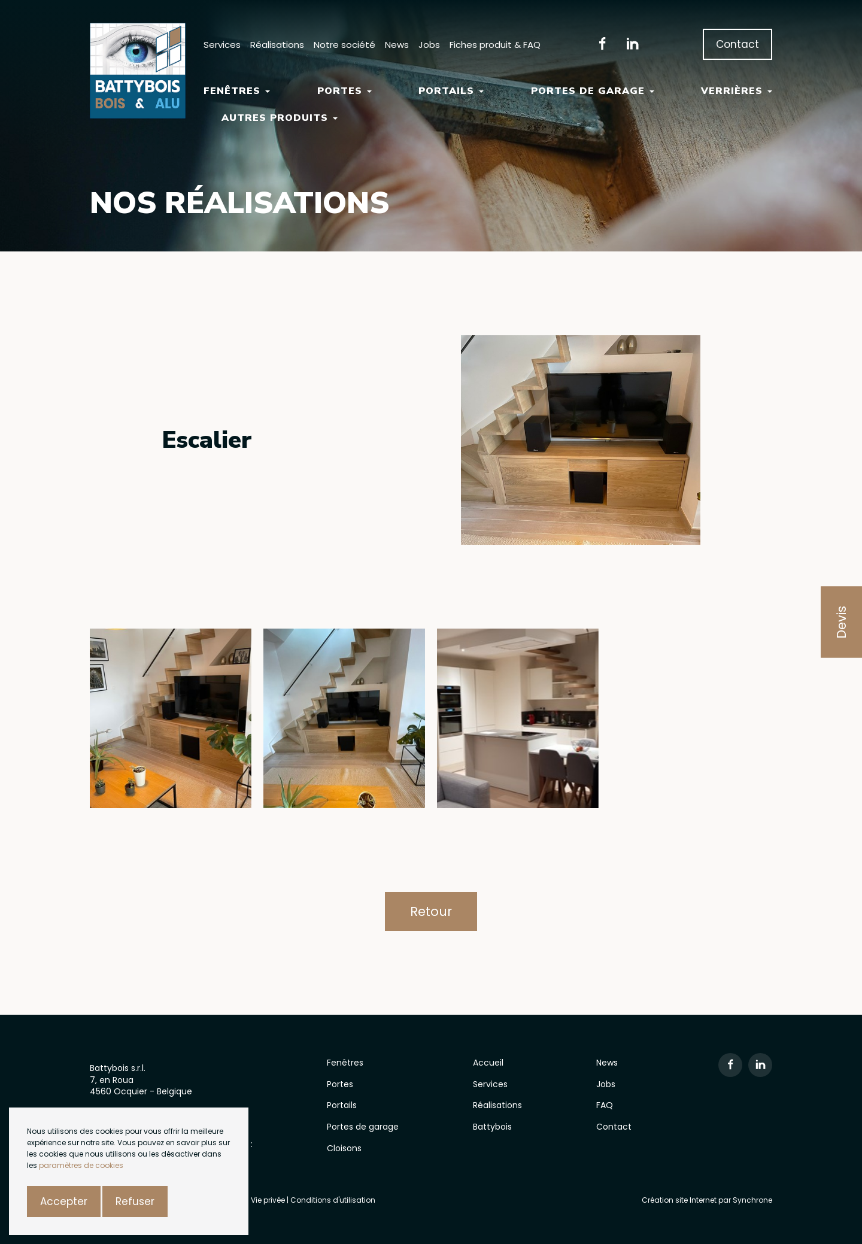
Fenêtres (237, 91)
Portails (451, 91)
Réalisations (277, 44)
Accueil (488, 1063)
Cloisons (344, 1148)
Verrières (736, 91)
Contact (737, 44)
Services (222, 44)
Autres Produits (279, 118)
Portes (344, 91)
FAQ (604, 1105)
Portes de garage (592, 91)
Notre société (344, 44)
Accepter (63, 1201)
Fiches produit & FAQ (495, 44)
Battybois (492, 1127)
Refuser (135, 1201)
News (397, 44)
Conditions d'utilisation (332, 1200)
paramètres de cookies (81, 1165)
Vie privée (269, 1200)
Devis (841, 622)
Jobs (429, 44)
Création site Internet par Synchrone (707, 1200)
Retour (431, 911)
